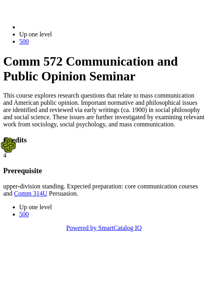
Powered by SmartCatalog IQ (104, 227)
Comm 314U (30, 193)
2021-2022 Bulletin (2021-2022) (61, 27)
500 (24, 41)
